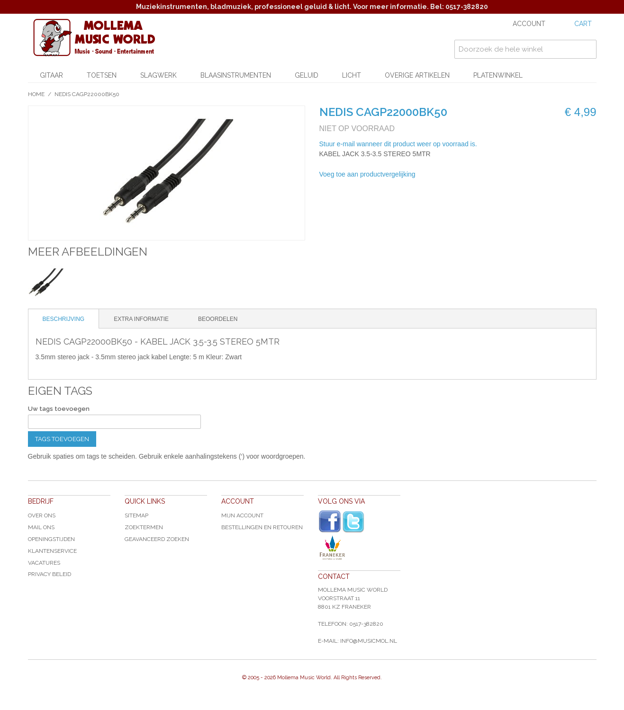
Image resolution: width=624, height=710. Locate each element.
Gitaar (51, 75)
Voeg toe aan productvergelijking (367, 174)
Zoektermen (144, 527)
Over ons (41, 515)
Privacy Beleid (49, 574)
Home (36, 94)
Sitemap (136, 515)
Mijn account (242, 515)
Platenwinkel (498, 75)
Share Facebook (454, 175)
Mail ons (41, 527)
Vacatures (44, 562)
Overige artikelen (417, 75)
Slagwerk (158, 75)
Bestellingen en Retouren (262, 527)
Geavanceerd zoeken (157, 539)
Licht (351, 75)
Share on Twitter (473, 175)
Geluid (306, 75)
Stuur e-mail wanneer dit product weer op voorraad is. (398, 144)
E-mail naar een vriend (435, 175)
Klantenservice (52, 551)
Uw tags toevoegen (59, 408)
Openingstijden (51, 539)
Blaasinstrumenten (235, 75)
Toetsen (102, 75)
